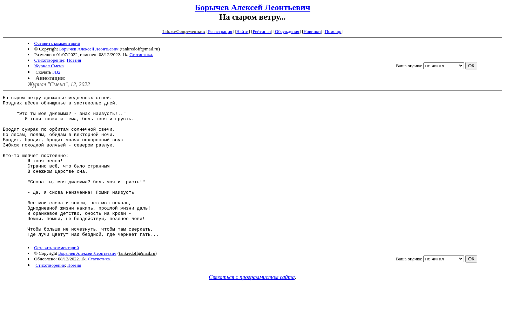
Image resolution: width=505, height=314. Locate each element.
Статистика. (141, 54)
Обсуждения (287, 31)
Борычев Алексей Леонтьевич (252, 7)
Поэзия (74, 60)
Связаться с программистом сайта (252, 305)
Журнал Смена (49, 65)
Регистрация (220, 31)
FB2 (56, 72)
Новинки (312, 31)
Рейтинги (262, 31)
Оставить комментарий (57, 43)
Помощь (333, 31)
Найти (242, 31)
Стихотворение (49, 60)
